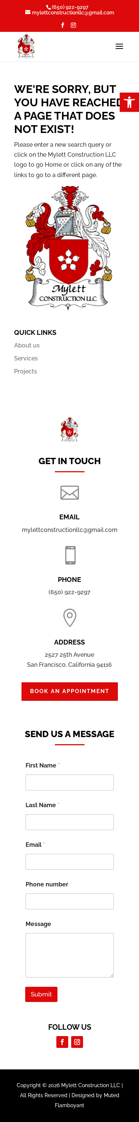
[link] (129, 102)
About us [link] (27, 345)
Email (35, 844)
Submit (41, 994)
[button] (62, 27)
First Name (43, 765)
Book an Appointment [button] (69, 691)
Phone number (47, 884)
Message (38, 924)
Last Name (42, 805)
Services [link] (26, 358)
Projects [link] (25, 371)
